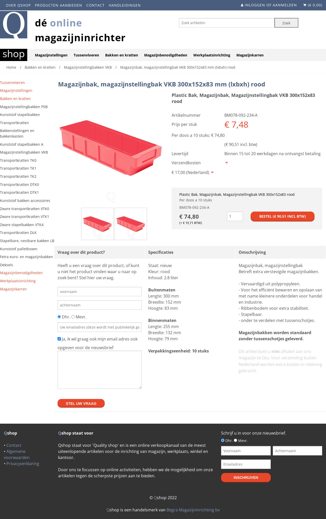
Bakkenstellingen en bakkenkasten (17, 133)
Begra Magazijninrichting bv (193, 510)
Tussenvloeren (86, 55)
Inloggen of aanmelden (271, 5)
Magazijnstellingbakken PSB (24, 106)
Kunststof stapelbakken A (21, 144)
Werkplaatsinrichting (211, 55)
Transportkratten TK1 (18, 168)
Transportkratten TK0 (18, 160)
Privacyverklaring (22, 463)
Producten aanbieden (58, 5)
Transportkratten (14, 122)
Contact (95, 5)
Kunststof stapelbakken (20, 114)
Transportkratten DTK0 (19, 184)
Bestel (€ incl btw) (282, 216)
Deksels (6, 264)
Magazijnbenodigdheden (165, 55)
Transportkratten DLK (18, 232)
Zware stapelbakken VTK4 (22, 224)
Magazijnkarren (250, 55)
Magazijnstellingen (51, 55)
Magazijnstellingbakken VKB (24, 152)
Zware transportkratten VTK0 (24, 208)
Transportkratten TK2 (18, 176)
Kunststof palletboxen (18, 248)
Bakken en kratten (121, 55)
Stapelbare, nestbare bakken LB (27, 240)
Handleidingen (125, 5)
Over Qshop (18, 5)
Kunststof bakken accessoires (25, 200)
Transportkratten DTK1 (19, 192)
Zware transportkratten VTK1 (24, 216)
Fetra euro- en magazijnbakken (26, 256)
